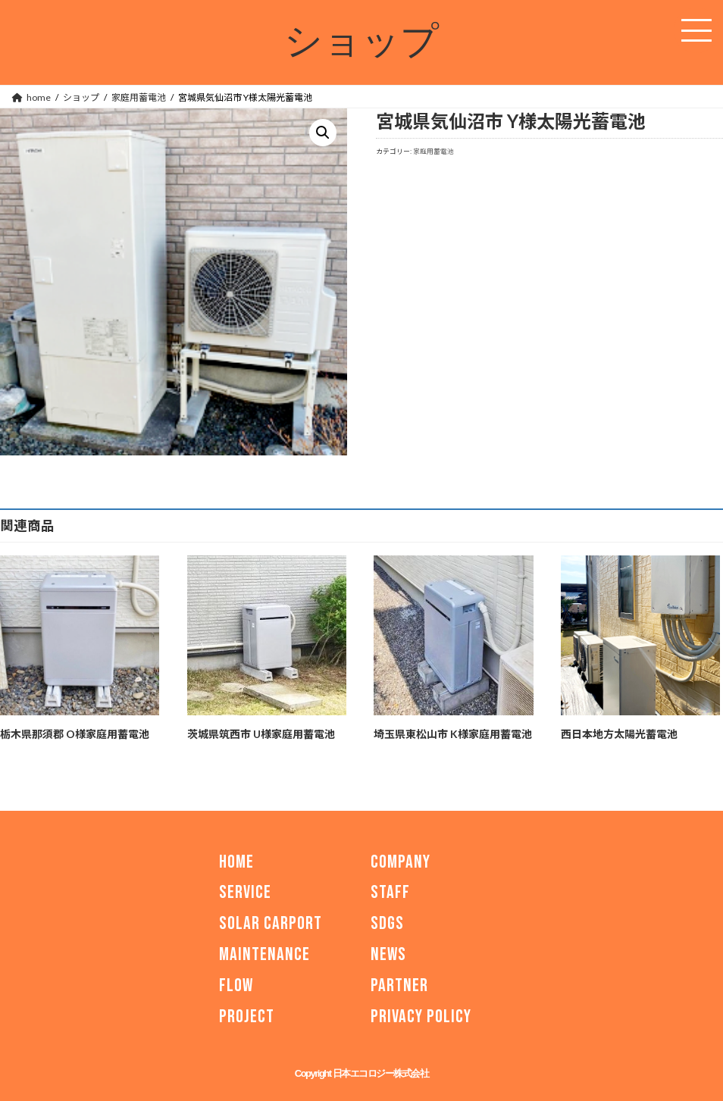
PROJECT (246, 1016)
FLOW (236, 985)
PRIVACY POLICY (421, 1016)
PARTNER (399, 985)
